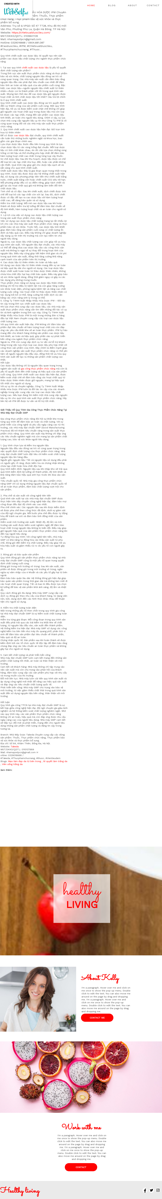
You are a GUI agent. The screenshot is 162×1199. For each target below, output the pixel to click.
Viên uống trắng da (12, 764)
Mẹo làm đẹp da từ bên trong (24, 761)
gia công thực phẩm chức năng (38, 368)
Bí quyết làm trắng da (55, 761)
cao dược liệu (21, 135)
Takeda (15, 746)
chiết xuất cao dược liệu (35, 67)
